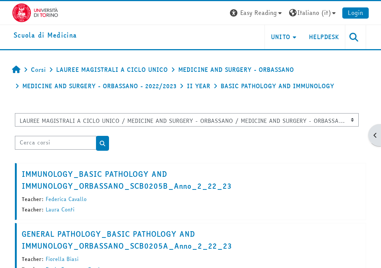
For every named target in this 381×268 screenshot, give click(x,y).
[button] (257, 13)
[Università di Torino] (35, 11)
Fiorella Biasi (62, 259)
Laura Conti (60, 209)
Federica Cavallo (66, 199)
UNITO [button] (281, 36)
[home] (45, 35)
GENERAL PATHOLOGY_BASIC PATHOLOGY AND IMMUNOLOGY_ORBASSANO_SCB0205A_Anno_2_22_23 (127, 240)
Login (355, 12)
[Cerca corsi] (55, 142)
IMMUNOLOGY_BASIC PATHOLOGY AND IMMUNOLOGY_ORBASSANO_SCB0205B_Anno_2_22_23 (126, 180)
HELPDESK (324, 36)
